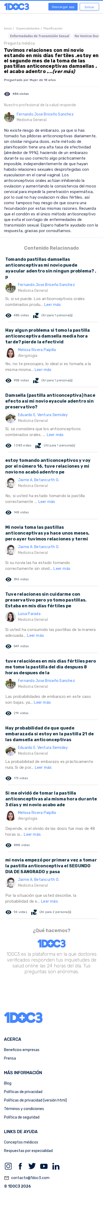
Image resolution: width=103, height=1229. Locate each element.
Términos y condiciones (24, 1109)
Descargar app (63, 7)
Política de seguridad (21, 1117)
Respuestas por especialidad (28, 1151)
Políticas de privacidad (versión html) (35, 1100)
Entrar (89, 7)
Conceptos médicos (21, 1142)
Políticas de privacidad (23, 1092)
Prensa (10, 1058)
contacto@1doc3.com (27, 1178)
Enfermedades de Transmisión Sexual (39, 36)
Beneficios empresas (21, 1050)
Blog (7, 1083)
